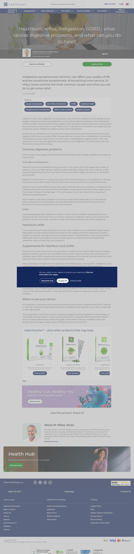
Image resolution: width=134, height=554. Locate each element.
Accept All (62, 281)
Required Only (47, 281)
